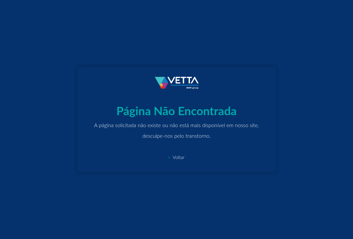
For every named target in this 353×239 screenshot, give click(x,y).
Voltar (176, 157)
